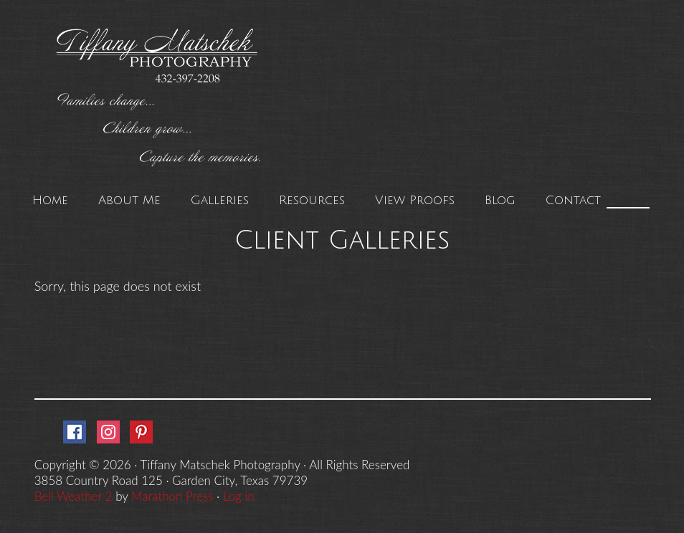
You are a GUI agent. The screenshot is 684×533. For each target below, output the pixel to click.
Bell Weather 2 (73, 496)
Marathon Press (172, 496)
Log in (239, 496)
